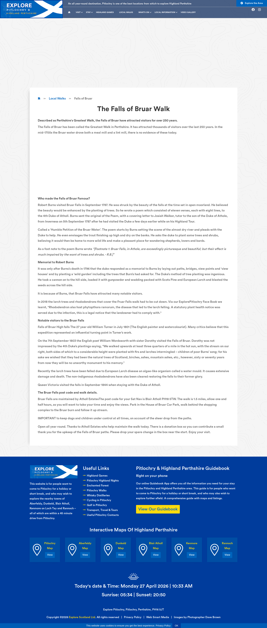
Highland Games (105, 12)
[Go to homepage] (70, 12)
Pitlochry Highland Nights (101, 480)
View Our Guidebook (158, 509)
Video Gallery (188, 12)
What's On (144, 12)
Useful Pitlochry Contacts (101, 515)
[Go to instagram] (261, 9)
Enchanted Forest (96, 485)
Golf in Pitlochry (95, 505)
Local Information (166, 12)
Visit (79, 12)
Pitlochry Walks (94, 490)
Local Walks (126, 12)
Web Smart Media (157, 617)
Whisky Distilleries (96, 495)
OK (176, 625)
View (50, 555)
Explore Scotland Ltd (82, 617)
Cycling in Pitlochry (97, 500)
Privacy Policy (133, 617)
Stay (89, 12)
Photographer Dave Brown (204, 617)
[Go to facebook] (254, 9)
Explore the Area (252, 3)
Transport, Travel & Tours (100, 510)
